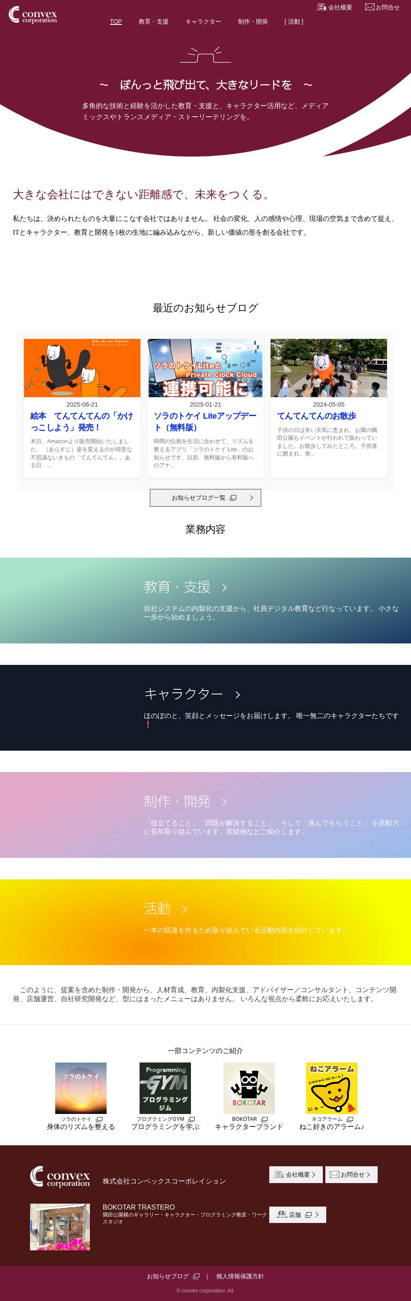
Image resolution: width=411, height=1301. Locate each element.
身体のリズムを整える (81, 1096)
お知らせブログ (168, 1276)
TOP (116, 21)
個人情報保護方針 (240, 1276)
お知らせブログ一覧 (199, 497)
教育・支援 (154, 21)
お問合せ (382, 7)
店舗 (296, 1215)
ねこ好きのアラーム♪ (331, 1096)
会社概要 (334, 7)
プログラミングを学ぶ (165, 1096)
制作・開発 (253, 21)
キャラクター (203, 21)
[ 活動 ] (294, 21)
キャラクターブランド (249, 1096)
